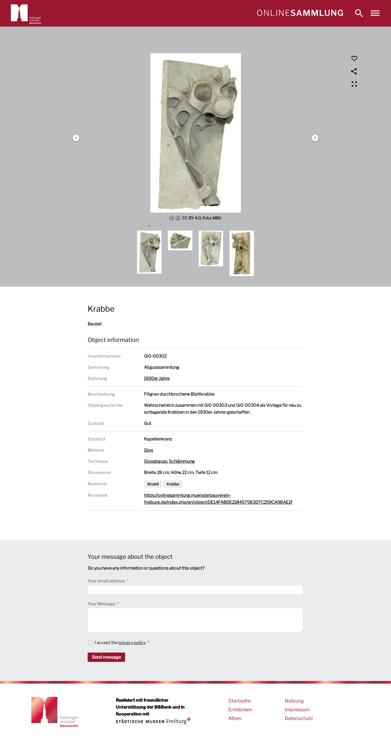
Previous (76, 138)
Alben (234, 718)
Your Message (102, 603)
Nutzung (294, 701)
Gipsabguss (155, 461)
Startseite (239, 701)
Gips (148, 450)
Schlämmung (182, 461)
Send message (106, 657)
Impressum (297, 709)
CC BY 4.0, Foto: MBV (195, 218)
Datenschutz (299, 718)
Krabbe (173, 484)
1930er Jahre (156, 378)
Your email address (107, 580)
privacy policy (132, 642)
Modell (153, 484)
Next (315, 138)
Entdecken (240, 709)
